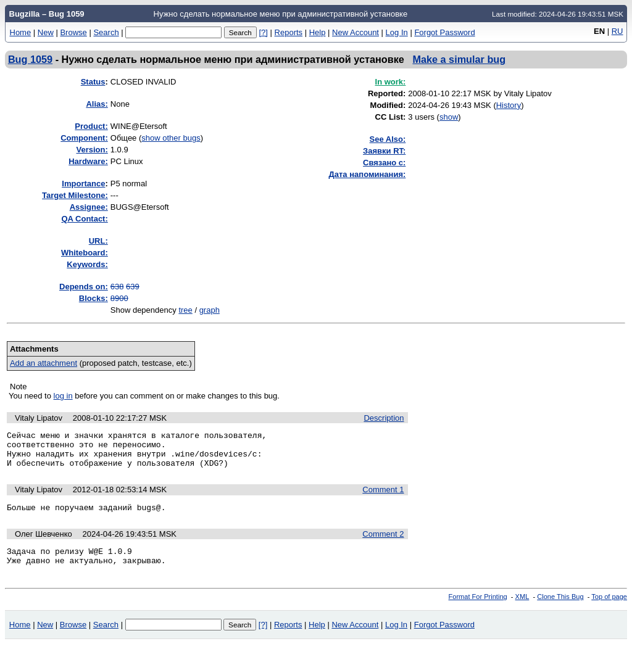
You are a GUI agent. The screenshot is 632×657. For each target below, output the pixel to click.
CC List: (390, 117)
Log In (397, 32)
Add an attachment (43, 363)
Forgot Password (444, 32)
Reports (289, 32)
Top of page (609, 609)
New (46, 32)
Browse (73, 32)
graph (209, 310)
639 (132, 286)
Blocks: (93, 298)
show (448, 117)
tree (185, 310)
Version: (91, 149)
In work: (390, 81)
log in (63, 395)
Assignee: (89, 207)
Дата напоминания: (367, 174)
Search (105, 32)
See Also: (388, 139)
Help (317, 32)
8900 (119, 298)
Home (20, 32)
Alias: (96, 104)
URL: (98, 241)
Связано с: (384, 162)
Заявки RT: (384, 150)
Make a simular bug (458, 59)
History (508, 105)
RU (617, 31)
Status (93, 81)
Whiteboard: (84, 252)
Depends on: (83, 286)
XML (522, 609)
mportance (83, 183)
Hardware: (88, 161)
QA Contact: (84, 218)
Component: (84, 138)
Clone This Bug (560, 609)
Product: (91, 126)
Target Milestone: (75, 195)
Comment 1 (383, 497)
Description (384, 418)
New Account (355, 32)
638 (117, 286)
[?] (263, 32)
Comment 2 (383, 543)
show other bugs (170, 138)
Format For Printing (478, 609)
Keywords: (87, 264)
